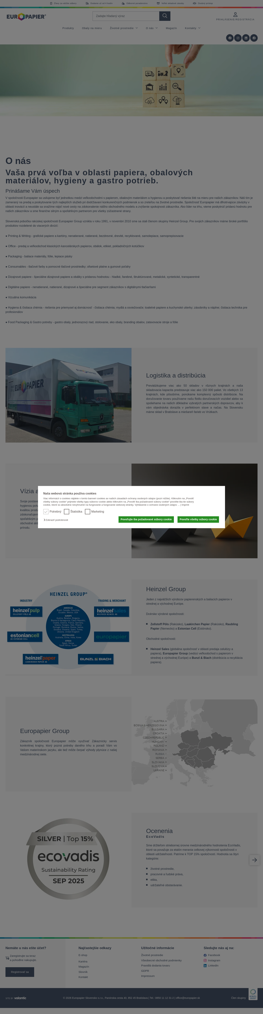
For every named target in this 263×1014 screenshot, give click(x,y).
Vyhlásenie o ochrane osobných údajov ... (157, 504)
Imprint (185, 504)
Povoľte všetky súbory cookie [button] (198, 519)
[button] (56, 520)
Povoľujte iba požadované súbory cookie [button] (146, 519)
